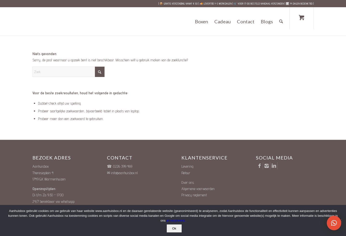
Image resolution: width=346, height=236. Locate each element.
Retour (185, 173)
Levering (187, 166)
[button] (334, 223)
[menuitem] (201, 21)
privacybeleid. (176, 220)
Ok (174, 228)
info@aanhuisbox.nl (124, 173)
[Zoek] (281, 21)
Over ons (187, 182)
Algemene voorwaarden (198, 188)
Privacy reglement (194, 195)
